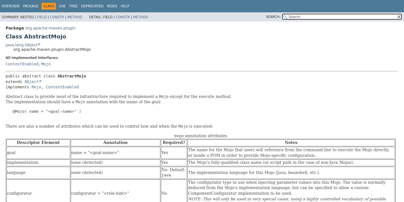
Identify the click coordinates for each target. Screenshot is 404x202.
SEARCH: (273, 17)
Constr (57, 17)
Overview (11, 6)
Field (42, 17)
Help (125, 6)
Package (30, 6)
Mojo (46, 64)
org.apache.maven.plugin (50, 28)
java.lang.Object (22, 45)
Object (31, 81)
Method (74, 17)
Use (62, 6)
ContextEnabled (22, 64)
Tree (73, 6)
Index (112, 6)
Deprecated (92, 6)
